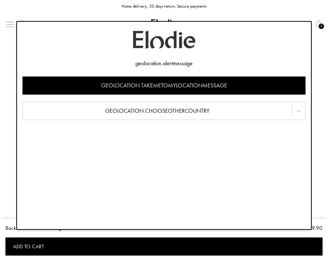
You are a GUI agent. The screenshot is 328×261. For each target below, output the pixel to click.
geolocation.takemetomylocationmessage (164, 85)
